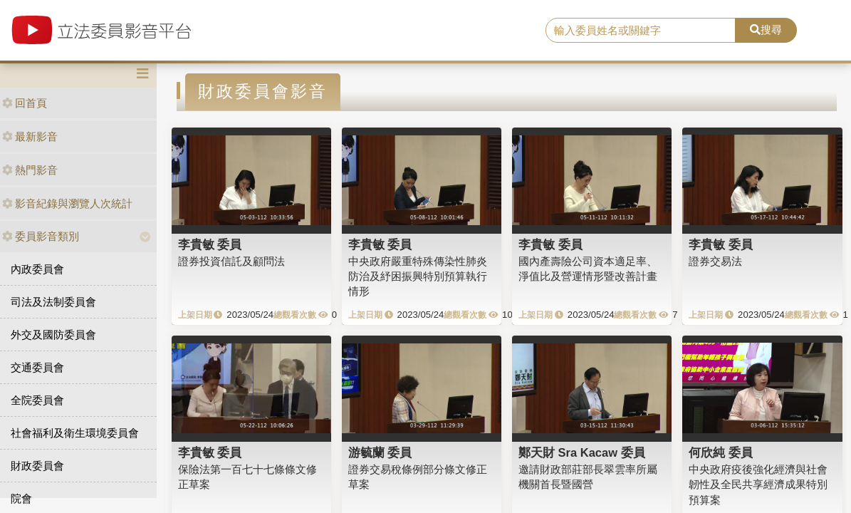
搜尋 (766, 30)
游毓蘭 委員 (380, 452)
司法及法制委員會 (53, 302)
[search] (640, 30)
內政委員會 (37, 269)
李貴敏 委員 (210, 244)
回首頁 (24, 103)
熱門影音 (30, 170)
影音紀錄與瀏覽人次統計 (67, 203)
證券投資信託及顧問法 (231, 261)
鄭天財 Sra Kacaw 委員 (581, 452)
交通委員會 (37, 367)
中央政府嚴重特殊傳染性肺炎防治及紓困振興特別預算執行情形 (417, 276)
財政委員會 (37, 466)
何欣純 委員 (721, 452)
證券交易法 (715, 261)
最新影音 (30, 136)
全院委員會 (37, 400)
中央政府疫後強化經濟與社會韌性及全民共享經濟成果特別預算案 (758, 484)
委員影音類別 (40, 236)
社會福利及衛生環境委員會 (75, 433)
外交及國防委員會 (53, 334)
